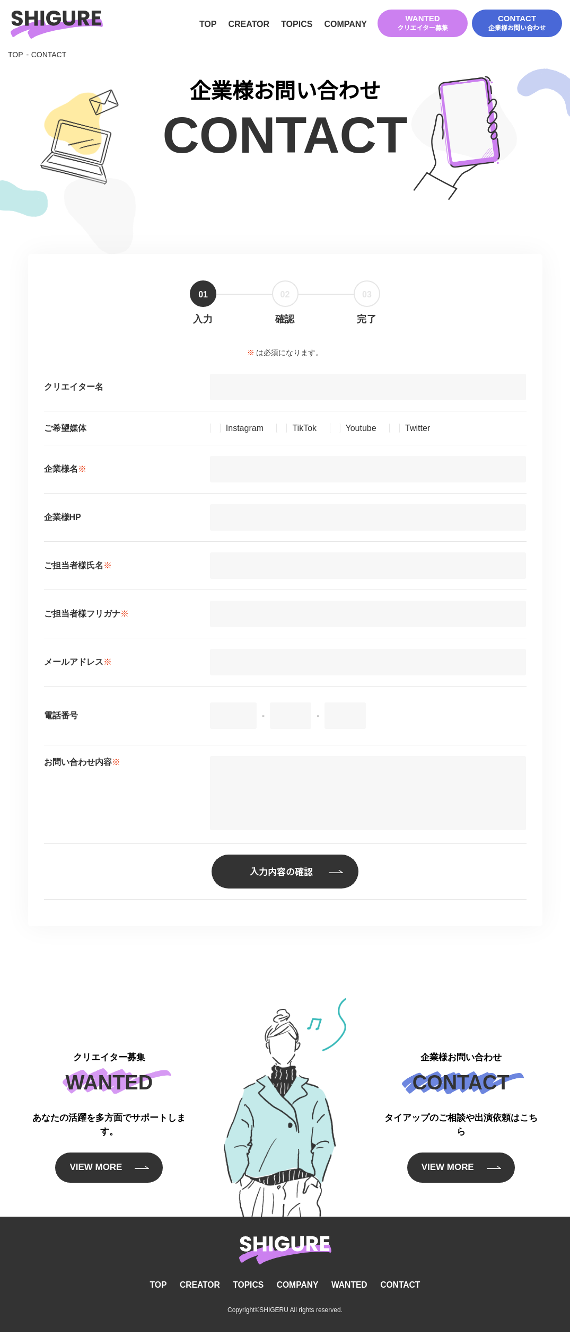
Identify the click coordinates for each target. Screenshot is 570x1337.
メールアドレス (78, 663)
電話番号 (61, 717)
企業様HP (62, 519)
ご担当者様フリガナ (86, 615)
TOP (208, 25)
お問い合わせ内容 (82, 763)
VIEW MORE (94, 1174)
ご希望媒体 (65, 429)
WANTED (422, 24)
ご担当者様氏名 (78, 567)
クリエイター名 (73, 388)
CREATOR (248, 25)
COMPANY (345, 25)
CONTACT (517, 24)
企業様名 (65, 471)
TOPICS (296, 25)
